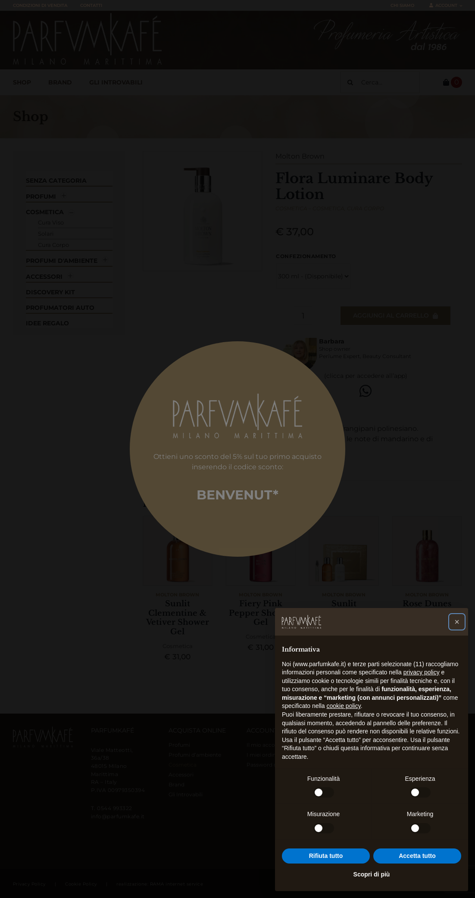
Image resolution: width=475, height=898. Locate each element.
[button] (457, 622)
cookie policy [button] (344, 705)
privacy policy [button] (421, 672)
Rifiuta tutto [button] (326, 855)
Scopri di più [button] (371, 874)
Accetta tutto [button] (417, 855)
